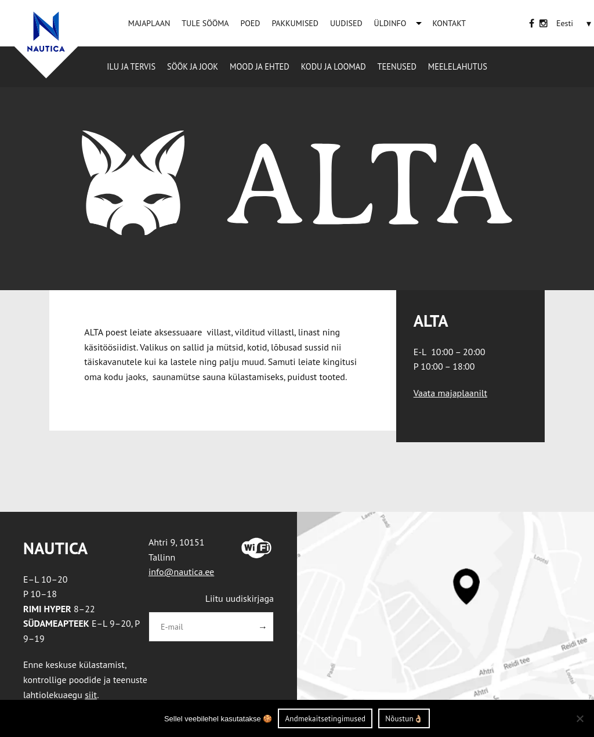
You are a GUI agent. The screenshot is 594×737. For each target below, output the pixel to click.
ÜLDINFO (390, 23)
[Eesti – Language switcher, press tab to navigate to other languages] (564, 23)
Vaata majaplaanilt (450, 393)
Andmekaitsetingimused (325, 719)
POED (250, 23)
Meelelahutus (457, 66)
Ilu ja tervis (131, 66)
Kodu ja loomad (333, 66)
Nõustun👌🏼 (404, 719)
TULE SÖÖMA (205, 23)
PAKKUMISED (294, 23)
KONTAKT (449, 23)
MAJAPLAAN (149, 23)
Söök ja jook (192, 66)
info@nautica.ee (181, 571)
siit (91, 694)
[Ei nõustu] (579, 718)
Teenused (397, 66)
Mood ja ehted (259, 66)
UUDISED (346, 23)
